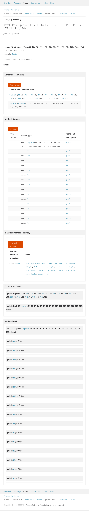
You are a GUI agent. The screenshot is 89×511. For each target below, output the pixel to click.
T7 (59, 95)
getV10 (68, 156)
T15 (53, 98)
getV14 (68, 175)
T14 (45, 98)
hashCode (58, 263)
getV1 (68, 151)
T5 (46, 95)
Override (12, 328)
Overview (7, 3)
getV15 (68, 180)
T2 (26, 95)
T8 (66, 95)
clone (68, 143)
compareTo (35, 263)
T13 (36, 98)
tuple (45, 267)
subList (72, 263)
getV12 (68, 165)
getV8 (68, 218)
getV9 (68, 223)
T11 (19, 98)
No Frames (15, 10)
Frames (7, 10)
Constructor (29, 13)
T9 (72, 95)
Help (52, 3)
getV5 (68, 204)
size (65, 263)
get (50, 263)
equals (44, 263)
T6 (52, 95)
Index (45, 3)
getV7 (68, 214)
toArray (37, 267)
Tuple (14, 54)
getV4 (68, 199)
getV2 (68, 189)
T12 (28, 98)
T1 (19, 95)
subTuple (28, 267)
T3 (32, 95)
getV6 (68, 209)
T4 (39, 95)
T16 (62, 98)
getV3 (68, 194)
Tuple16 (13, 95)
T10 (11, 98)
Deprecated (35, 3)
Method (39, 13)
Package (17, 3)
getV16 (68, 185)
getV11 (68, 161)
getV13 (68, 170)
